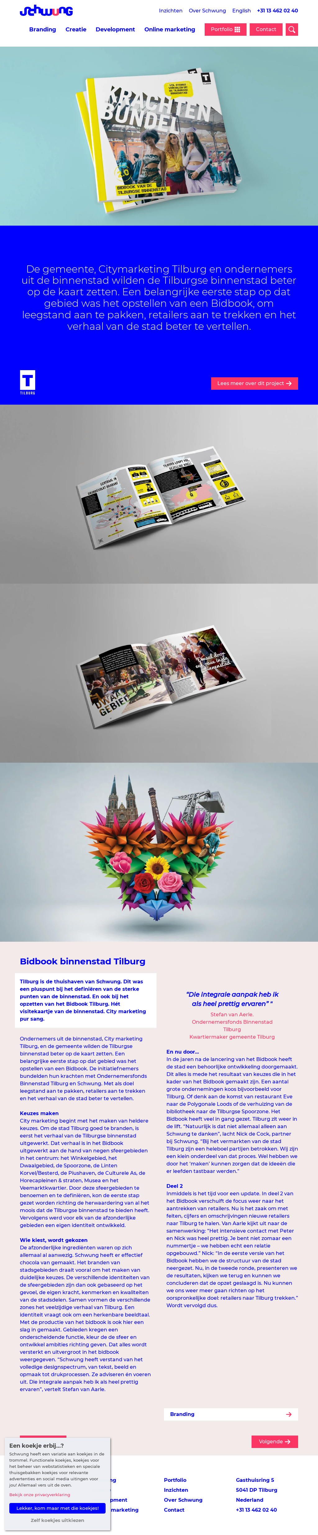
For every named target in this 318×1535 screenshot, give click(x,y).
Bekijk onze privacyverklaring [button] (39, 1494)
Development (115, 29)
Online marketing (169, 29)
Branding (42, 29)
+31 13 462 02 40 (277, 11)
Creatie (76, 29)
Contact (266, 29)
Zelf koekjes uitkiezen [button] (57, 1520)
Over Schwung (207, 11)
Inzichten (171, 11)
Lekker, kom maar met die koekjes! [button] (57, 1508)
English (241, 11)
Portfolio (175, 1480)
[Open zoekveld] (292, 29)
